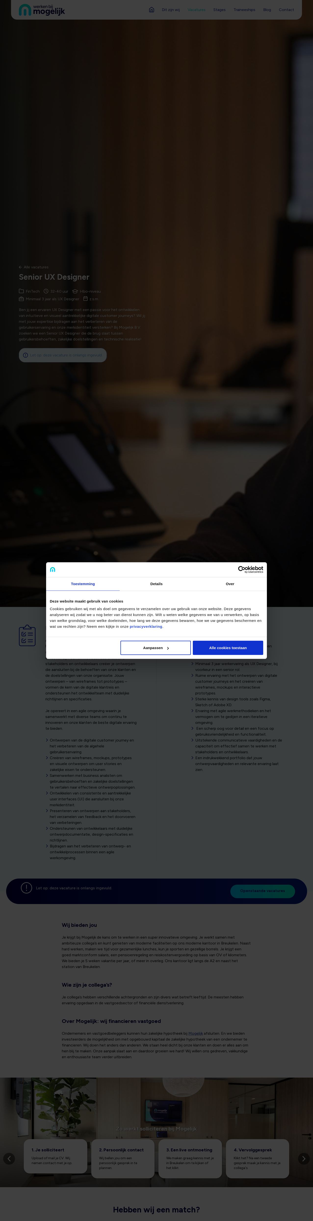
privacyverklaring (146, 626)
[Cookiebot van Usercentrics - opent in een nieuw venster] (241, 569)
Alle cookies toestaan (228, 648)
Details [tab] (156, 583)
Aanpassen (156, 648)
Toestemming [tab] (83, 583)
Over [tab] (230, 583)
